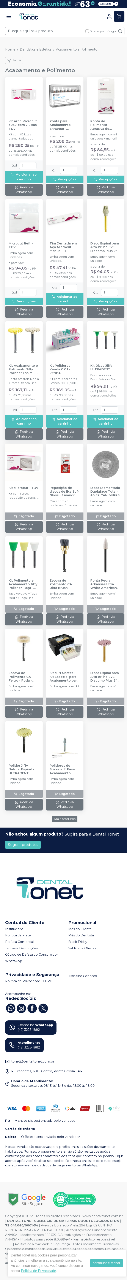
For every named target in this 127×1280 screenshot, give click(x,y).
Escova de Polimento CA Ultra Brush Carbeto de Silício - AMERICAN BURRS (64, 584)
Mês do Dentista (81, 935)
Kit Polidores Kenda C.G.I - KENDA (60, 369)
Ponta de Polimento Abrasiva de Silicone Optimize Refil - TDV (104, 125)
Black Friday (77, 942)
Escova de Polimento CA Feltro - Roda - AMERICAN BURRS (23, 676)
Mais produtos (64, 819)
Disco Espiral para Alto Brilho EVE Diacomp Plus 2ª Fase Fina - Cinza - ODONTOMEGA (105, 247)
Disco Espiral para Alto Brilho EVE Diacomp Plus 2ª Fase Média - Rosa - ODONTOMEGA (105, 676)
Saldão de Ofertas (82, 948)
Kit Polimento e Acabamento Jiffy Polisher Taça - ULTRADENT (23, 584)
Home (10, 49)
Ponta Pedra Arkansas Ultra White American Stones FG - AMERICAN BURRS (104, 584)
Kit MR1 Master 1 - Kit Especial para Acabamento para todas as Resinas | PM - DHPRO (64, 676)
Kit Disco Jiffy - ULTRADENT (102, 367)
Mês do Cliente (80, 929)
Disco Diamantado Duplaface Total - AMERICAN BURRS (105, 491)
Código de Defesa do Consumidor (31, 954)
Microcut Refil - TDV (21, 245)
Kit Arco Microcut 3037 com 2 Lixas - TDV (24, 125)
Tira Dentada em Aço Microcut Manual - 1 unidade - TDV (63, 247)
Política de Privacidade (38, 1271)
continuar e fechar (106, 1263)
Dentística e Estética (36, 49)
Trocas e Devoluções (21, 948)
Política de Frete (18, 935)
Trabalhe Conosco (82, 976)
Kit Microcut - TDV (23, 488)
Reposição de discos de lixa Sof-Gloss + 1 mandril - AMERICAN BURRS (64, 491)
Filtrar (14, 60)
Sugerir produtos (23, 845)
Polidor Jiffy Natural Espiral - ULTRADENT (21, 769)
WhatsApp (13, 961)
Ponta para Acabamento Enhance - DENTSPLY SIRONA (65, 125)
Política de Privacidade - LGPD (28, 981)
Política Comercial (19, 942)
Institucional (14, 929)
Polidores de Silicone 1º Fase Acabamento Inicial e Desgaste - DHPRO (64, 769)
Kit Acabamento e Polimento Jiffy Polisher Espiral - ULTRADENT (23, 369)
